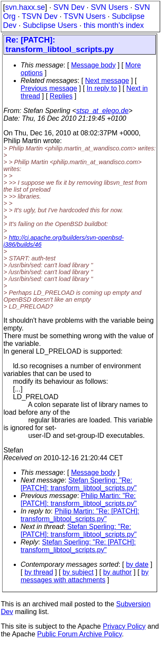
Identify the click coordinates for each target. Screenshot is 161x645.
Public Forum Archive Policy (79, 634)
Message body (93, 65)
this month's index (114, 25)
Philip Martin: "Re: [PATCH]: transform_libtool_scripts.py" (79, 499)
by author (117, 572)
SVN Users (109, 7)
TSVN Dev (40, 16)
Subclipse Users (50, 25)
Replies (61, 96)
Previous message (49, 88)
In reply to (102, 88)
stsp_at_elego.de (102, 110)
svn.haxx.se (25, 7)
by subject (78, 572)
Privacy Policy (124, 626)
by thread (38, 572)
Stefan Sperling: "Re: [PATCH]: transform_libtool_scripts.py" (79, 484)
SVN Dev (68, 7)
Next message (107, 80)
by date (137, 564)
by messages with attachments (85, 576)
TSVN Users (85, 16)
